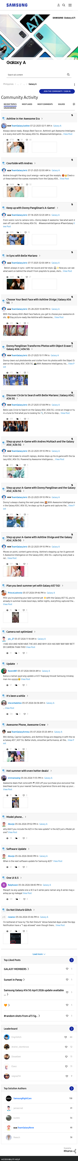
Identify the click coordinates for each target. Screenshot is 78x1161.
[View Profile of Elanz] (14, 1066)
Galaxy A (57, 126)
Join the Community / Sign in (57, 91)
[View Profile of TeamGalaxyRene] (26, 1127)
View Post (67, 134)
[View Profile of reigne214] (16, 1076)
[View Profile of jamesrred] (18, 1108)
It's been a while (15, 695)
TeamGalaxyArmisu (21, 732)
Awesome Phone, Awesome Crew (25, 724)
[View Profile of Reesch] (17, 1137)
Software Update (16, 849)
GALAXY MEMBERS (15, 969)
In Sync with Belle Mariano (21, 255)
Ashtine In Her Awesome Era (23, 118)
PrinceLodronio (15, 593)
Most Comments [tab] (45, 104)
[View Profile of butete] (17, 1118)
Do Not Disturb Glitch (19, 909)
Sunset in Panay (13, 979)
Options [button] (70, 85)
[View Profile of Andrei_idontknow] (20, 1047)
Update (10, 663)
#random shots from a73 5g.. (21, 1016)
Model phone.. (14, 816)
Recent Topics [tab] (10, 104)
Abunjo (11, 824)
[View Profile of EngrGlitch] (16, 1037)
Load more (38, 954)
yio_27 (11, 639)
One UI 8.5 (12, 877)
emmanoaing (14, 778)
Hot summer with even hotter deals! (27, 770)
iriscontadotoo (15, 703)
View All (39, 960)
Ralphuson (13, 885)
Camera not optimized (19, 631)
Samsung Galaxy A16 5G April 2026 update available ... (34, 992)
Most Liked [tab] (27, 104)
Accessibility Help (10, 1159)
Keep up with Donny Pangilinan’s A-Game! (30, 207)
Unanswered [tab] (10, 108)
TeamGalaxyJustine (21, 126)
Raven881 (12, 671)
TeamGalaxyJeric (19, 170)
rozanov (11, 917)
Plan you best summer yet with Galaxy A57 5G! (33, 585)
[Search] (39, 74)
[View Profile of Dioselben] (16, 1056)
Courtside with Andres (19, 163)
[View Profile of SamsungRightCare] (23, 1098)
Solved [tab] (61, 104)
